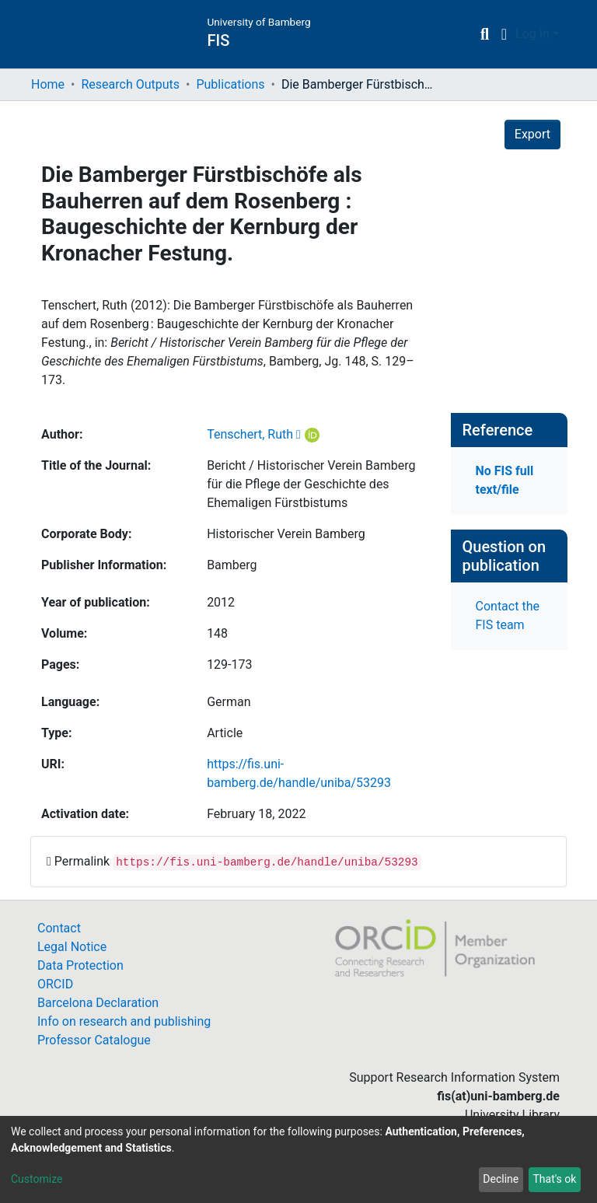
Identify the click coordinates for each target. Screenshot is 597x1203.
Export (532, 134)
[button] (504, 34)
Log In (532, 33)
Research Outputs (130, 84)
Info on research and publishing (124, 1021)
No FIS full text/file (505, 480)
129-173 (229, 664)
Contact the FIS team (507, 615)
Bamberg (232, 565)
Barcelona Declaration (98, 1002)
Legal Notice (71, 946)
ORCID (55, 984)
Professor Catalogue (94, 1040)
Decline (500, 1179)
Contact (59, 928)
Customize (36, 1179)
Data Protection (80, 965)
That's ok (554, 1179)
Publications (230, 84)
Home (48, 84)
